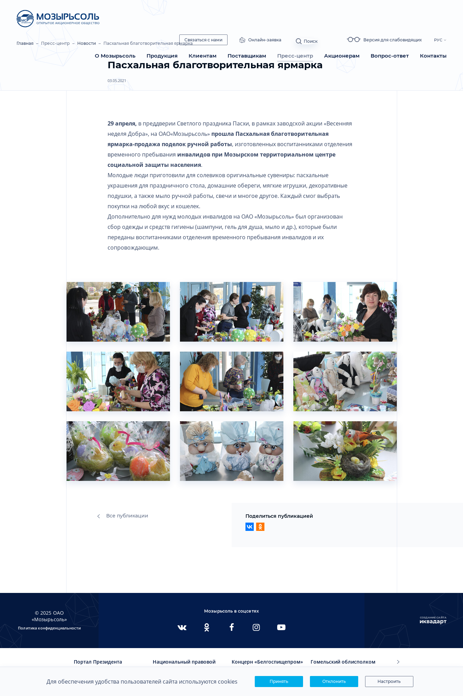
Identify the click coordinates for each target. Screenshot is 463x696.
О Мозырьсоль (115, 55)
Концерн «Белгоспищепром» (267, 661)
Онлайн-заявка (279, 40)
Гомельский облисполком (343, 661)
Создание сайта (433, 620)
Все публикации (122, 516)
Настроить (389, 681)
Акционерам (342, 55)
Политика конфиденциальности (49, 628)
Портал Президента (98, 661)
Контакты (433, 55)
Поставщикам (247, 55)
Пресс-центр (295, 55)
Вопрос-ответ (390, 55)
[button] (398, 662)
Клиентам (203, 55)
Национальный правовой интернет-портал (184, 665)
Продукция (162, 55)
